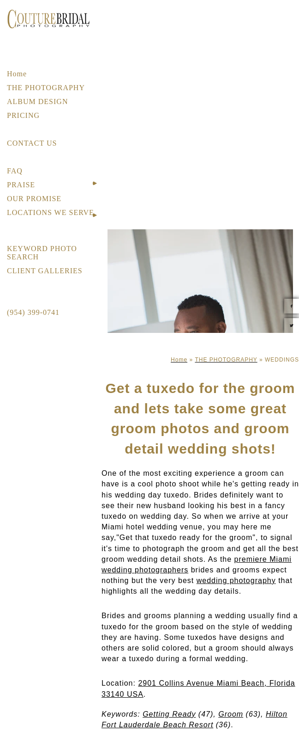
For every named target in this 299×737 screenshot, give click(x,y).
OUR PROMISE (34, 199)
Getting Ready (169, 714)
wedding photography (236, 580)
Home (17, 74)
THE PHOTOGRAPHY (46, 88)
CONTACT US (32, 143)
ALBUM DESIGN (37, 101)
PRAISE (21, 185)
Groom (230, 714)
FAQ (15, 171)
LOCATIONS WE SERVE (50, 212)
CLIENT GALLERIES (45, 271)
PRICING (23, 115)
